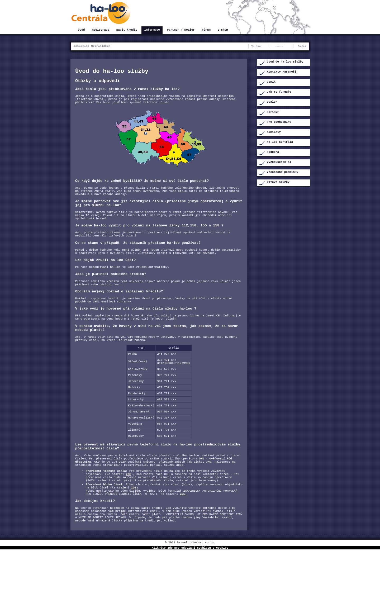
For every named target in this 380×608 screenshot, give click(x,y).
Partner (273, 112)
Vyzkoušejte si (279, 162)
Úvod (81, 30)
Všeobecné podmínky (282, 172)
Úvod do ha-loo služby (285, 62)
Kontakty (274, 132)
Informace (152, 30)
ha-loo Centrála (280, 142)
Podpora (273, 152)
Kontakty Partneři (281, 72)
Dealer (272, 102)
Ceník (271, 82)
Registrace (100, 30)
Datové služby (278, 182)
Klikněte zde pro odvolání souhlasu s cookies (190, 606)
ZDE (128, 522)
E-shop (222, 30)
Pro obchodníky (279, 122)
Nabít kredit (126, 30)
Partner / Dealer (181, 30)
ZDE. (183, 547)
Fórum (206, 30)
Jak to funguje (279, 92)
